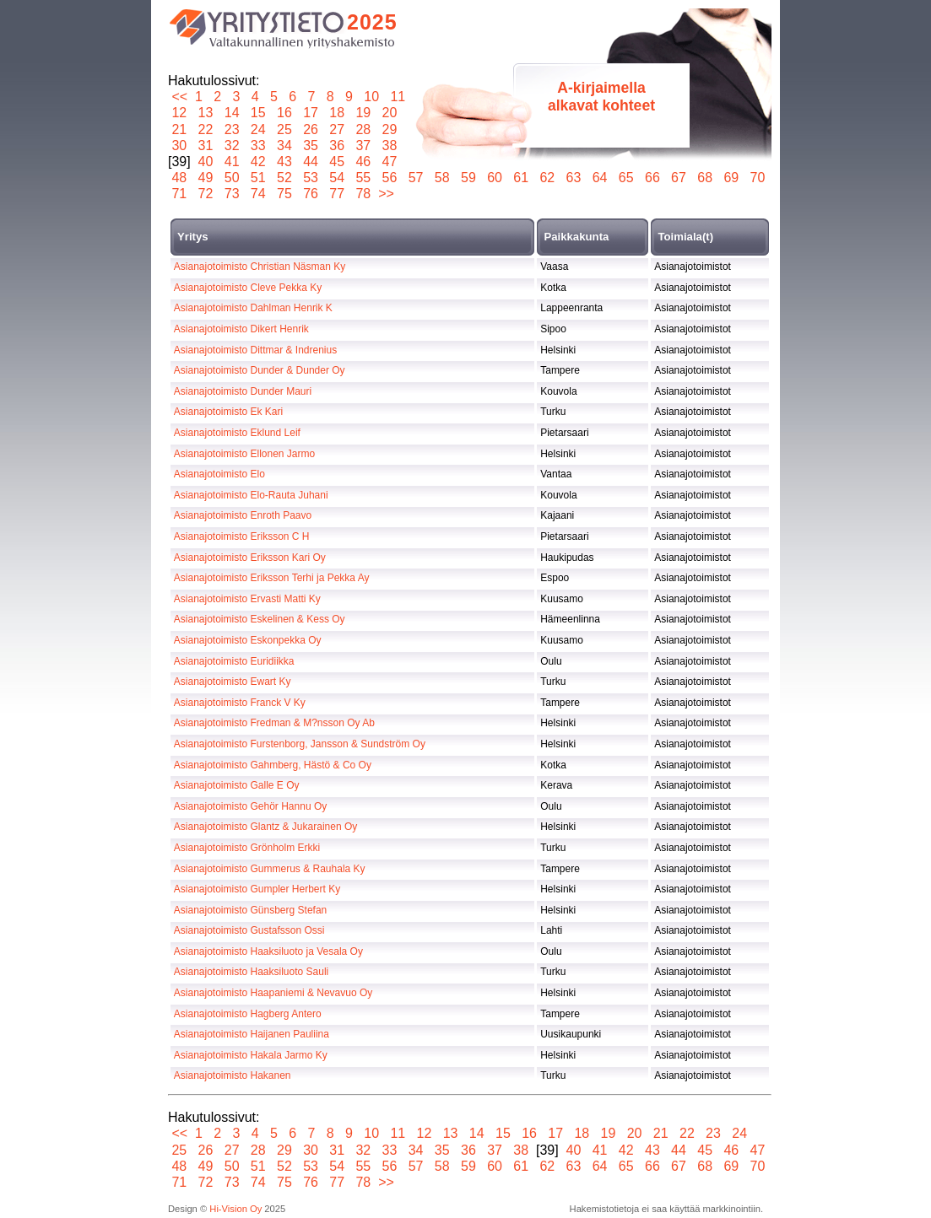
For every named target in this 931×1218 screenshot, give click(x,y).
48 (179, 177)
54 (337, 177)
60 (495, 177)
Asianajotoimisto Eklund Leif (237, 433)
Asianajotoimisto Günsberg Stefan (250, 910)
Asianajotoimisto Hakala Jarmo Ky (250, 1055)
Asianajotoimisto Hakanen (232, 1075)
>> (386, 193)
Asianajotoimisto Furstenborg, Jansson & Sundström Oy (299, 744)
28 (363, 129)
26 (311, 129)
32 (231, 145)
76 (311, 193)
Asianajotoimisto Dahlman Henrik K (253, 308)
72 (205, 193)
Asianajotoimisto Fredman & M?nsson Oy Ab (274, 723)
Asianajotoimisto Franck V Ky (240, 703)
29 (389, 129)
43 (284, 161)
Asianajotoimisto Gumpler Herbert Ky (257, 889)
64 (599, 177)
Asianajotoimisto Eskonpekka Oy (248, 640)
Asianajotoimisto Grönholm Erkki (247, 848)
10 (371, 96)
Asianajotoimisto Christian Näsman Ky (259, 266)
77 (337, 193)
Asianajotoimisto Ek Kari (228, 412)
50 (231, 177)
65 (625, 177)
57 (415, 177)
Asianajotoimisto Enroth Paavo (242, 515)
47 (389, 161)
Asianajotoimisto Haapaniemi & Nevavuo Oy (273, 993)
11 (398, 96)
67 (679, 177)
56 (389, 177)
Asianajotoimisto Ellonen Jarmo (244, 454)
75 (284, 193)
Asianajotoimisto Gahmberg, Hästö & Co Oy (272, 765)
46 (363, 161)
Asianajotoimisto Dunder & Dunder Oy (259, 370)
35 (311, 145)
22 (205, 129)
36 (337, 145)
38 (389, 145)
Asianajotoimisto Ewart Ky (232, 681)
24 (257, 129)
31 (205, 145)
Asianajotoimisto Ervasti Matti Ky (247, 599)
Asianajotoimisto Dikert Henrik (241, 329)
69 (731, 177)
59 (468, 177)
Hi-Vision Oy (235, 1209)
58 (441, 177)
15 (257, 112)
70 (757, 177)
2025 (372, 22)
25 (284, 129)
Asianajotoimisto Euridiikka (234, 661)
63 (573, 177)
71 (179, 193)
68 (705, 177)
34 (284, 145)
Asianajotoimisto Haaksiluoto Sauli (251, 972)
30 (179, 145)
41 (231, 161)
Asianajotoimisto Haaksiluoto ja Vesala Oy (268, 951)
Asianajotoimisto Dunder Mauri (242, 391)
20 (389, 112)
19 (363, 112)
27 (337, 129)
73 (231, 193)
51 (257, 177)
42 (257, 161)
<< (179, 96)
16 (284, 112)
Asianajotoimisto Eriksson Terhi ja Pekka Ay (272, 578)
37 (363, 145)
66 (652, 177)
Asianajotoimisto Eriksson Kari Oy (250, 557)
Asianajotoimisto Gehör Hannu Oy (250, 806)
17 (311, 112)
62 (547, 177)
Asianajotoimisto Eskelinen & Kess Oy (259, 619)
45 (337, 161)
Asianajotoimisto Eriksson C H (242, 536)
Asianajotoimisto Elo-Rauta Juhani (251, 495)
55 (363, 177)
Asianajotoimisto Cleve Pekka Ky (248, 288)
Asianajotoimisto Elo (219, 474)
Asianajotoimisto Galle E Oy (237, 785)
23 (231, 129)
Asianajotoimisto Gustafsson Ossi (249, 930)
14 (231, 112)
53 (311, 177)
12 (179, 112)
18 (337, 112)
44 (311, 161)
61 (521, 177)
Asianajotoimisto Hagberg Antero (248, 1014)
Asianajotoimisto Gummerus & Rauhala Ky (269, 869)
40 (205, 161)
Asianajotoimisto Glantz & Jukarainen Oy (265, 827)
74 (257, 193)
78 (363, 193)
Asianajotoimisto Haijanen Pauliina (251, 1034)
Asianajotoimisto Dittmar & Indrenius (255, 350)
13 (205, 112)
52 (284, 177)
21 (179, 129)
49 (205, 177)
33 (257, 145)
